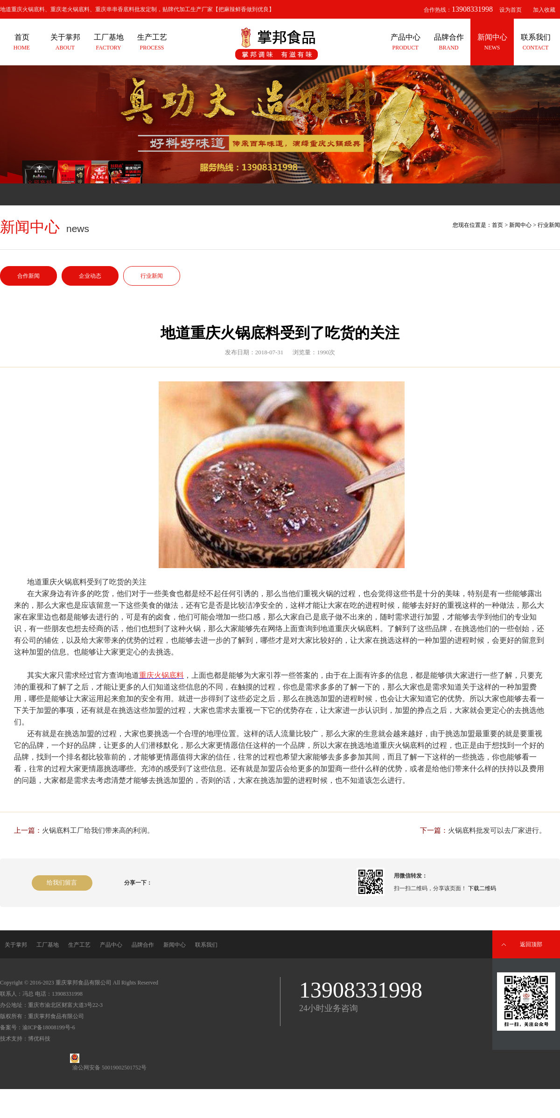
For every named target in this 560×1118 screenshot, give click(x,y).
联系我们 (206, 945)
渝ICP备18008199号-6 (48, 1027)
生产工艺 (79, 945)
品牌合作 (143, 945)
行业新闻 (151, 276)
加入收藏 (544, 10)
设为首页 (510, 10)
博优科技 (39, 1038)
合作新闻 (28, 276)
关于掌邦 (16, 945)
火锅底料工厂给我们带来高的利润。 (98, 830)
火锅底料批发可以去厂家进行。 (497, 830)
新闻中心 (520, 225)
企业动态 (90, 276)
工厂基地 (47, 945)
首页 (497, 225)
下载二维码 (482, 888)
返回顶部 (531, 944)
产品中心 (111, 945)
